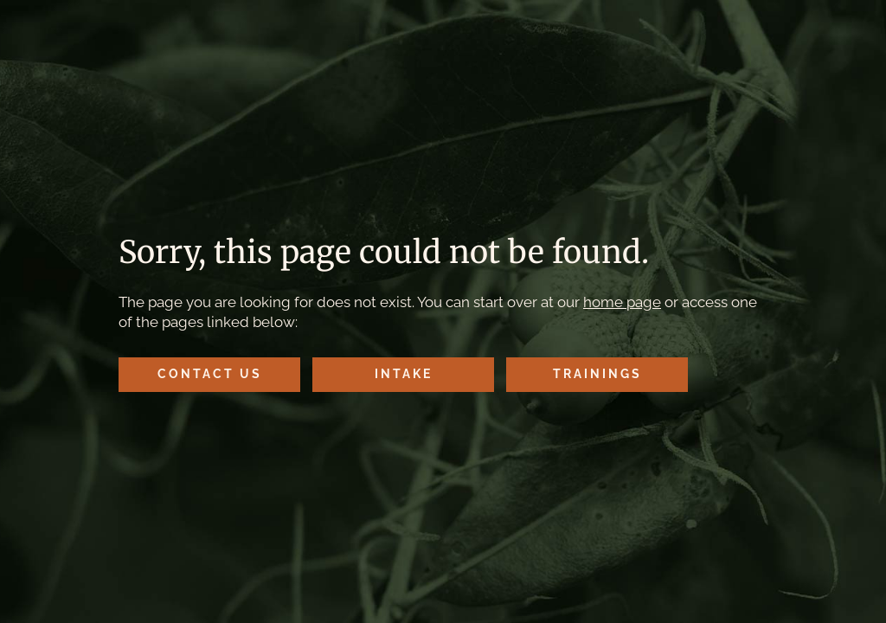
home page (622, 302)
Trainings (597, 374)
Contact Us (209, 374)
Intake (404, 374)
